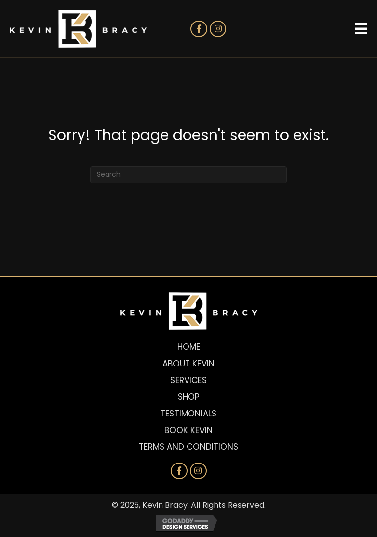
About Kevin (188, 363)
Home (188, 347)
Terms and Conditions (188, 447)
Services (188, 380)
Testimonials (188, 413)
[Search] (188, 174)
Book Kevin (188, 430)
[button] (198, 29)
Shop (189, 397)
